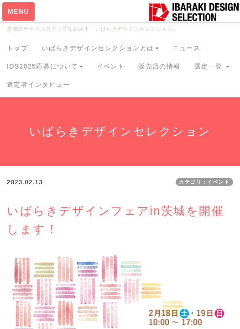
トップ (17, 48)
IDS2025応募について (45, 66)
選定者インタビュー (38, 84)
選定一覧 (212, 66)
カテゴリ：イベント (204, 182)
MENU (18, 11)
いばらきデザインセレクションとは (100, 48)
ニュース (186, 48)
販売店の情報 (159, 66)
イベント (111, 66)
